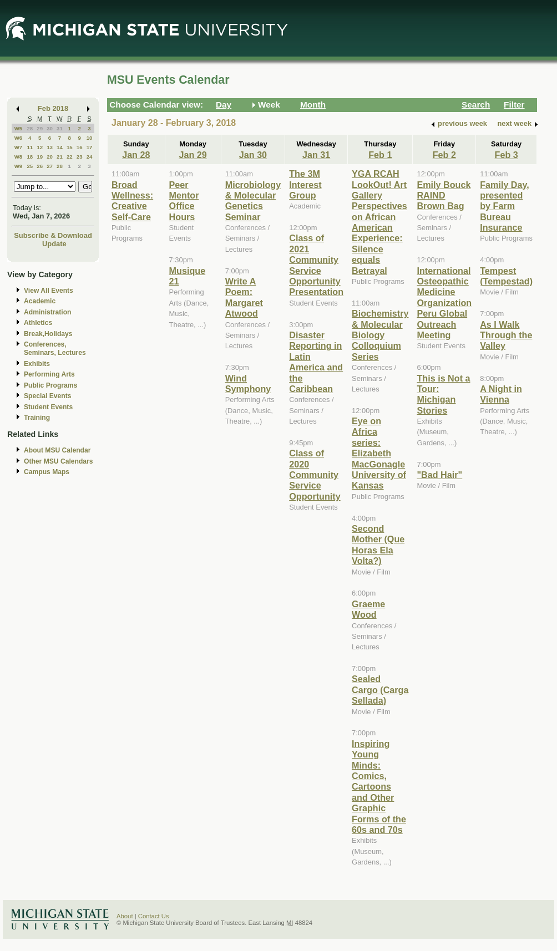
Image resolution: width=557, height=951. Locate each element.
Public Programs (50, 385)
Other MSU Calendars (58, 461)
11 (30, 147)
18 (30, 157)
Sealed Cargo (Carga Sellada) (380, 689)
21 (60, 157)
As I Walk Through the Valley (506, 335)
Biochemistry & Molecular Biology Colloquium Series (380, 335)
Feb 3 (506, 155)
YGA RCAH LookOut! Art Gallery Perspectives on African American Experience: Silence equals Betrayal (379, 222)
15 (70, 147)
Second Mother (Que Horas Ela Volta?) (378, 544)
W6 (18, 138)
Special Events (47, 396)
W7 (18, 147)
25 (30, 166)
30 (50, 128)
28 (30, 128)
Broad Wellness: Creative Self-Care (132, 201)
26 (40, 166)
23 (80, 157)
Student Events (48, 407)
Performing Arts (49, 374)
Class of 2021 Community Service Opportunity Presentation (316, 265)
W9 (18, 166)
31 (60, 128)
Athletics (38, 323)
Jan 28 (136, 155)
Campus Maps (46, 472)
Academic (39, 301)
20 (50, 157)
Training (37, 417)
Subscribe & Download (53, 235)
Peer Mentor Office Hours (184, 201)
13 (50, 147)
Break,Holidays (48, 334)
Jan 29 (192, 155)
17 (90, 147)
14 (60, 147)
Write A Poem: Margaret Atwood (244, 297)
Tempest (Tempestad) (506, 276)
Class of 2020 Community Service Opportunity (314, 474)
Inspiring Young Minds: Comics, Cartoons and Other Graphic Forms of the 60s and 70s (379, 787)
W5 (18, 128)
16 (80, 147)
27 (50, 166)
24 (90, 157)
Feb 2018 (53, 108)
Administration (47, 312)
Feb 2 (444, 155)
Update (54, 244)
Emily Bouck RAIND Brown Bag (443, 195)
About (125, 916)
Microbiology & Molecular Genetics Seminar (253, 201)
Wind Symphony (248, 383)
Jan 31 (316, 155)
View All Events (48, 290)
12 (40, 147)
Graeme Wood (368, 609)
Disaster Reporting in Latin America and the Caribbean (316, 362)
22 (70, 157)
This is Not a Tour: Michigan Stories (443, 394)
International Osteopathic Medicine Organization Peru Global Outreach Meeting (444, 303)
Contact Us (153, 916)
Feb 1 (380, 155)
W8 (18, 157)
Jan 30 (253, 155)
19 (40, 157)
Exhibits (37, 364)
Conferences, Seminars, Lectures (55, 348)
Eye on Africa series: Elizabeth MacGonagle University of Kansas (379, 453)
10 (90, 138)
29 (40, 128)
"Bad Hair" (439, 475)
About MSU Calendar (57, 450)
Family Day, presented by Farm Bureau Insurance (504, 206)
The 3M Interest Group (305, 184)
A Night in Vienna (501, 394)
